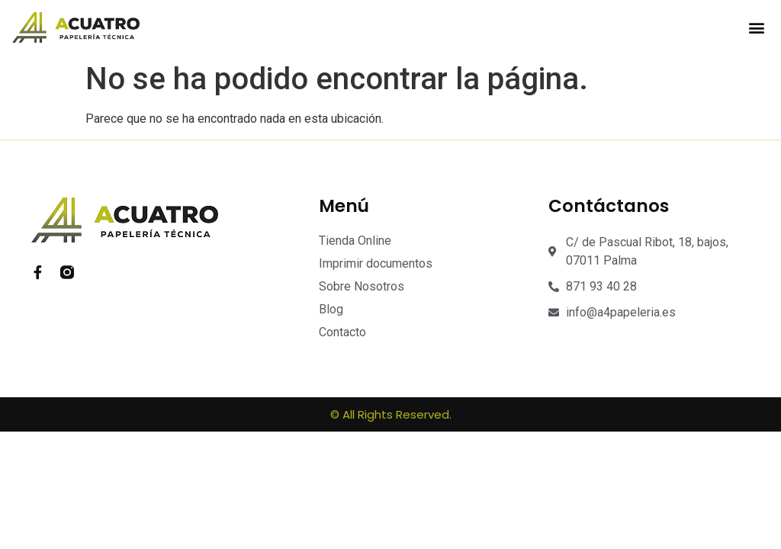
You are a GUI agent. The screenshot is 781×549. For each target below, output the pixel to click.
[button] (756, 27)
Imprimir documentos (375, 263)
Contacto (342, 332)
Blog (331, 309)
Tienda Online (355, 240)
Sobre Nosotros (361, 286)
